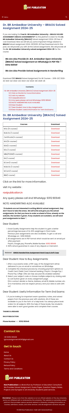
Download (55, 129)
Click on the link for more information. (25, 93)
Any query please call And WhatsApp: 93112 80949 (30, 100)
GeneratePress (46, 410)
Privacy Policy (9, 362)
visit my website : (17, 95)
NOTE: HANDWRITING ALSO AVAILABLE (24, 102)
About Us (7, 355)
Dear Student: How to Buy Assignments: (25, 107)
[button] (66, 17)
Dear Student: (16, 105)
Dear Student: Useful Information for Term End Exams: (31, 110)
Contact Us (8, 359)
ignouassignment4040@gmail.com (19, 339)
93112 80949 (51, 243)
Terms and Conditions (13, 369)
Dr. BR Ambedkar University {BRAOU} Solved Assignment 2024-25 (29, 91)
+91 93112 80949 (10, 337)
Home (6, 352)
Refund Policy (9, 365)
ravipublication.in (17, 98)
